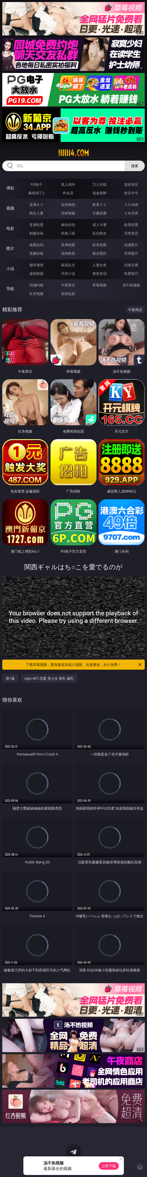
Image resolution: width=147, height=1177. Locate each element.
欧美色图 (99, 244)
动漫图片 (131, 244)
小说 (10, 268)
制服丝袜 (36, 233)
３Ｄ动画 (131, 204)
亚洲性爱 (36, 224)
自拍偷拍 (68, 204)
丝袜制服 (68, 213)
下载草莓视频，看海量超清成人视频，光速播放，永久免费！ (84, 665)
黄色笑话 (99, 273)
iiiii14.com (73, 153)
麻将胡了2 (36, 193)
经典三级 (68, 233)
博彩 (10, 188)
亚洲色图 (68, 244)
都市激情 (36, 264)
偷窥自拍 (36, 244)
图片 (10, 248)
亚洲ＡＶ (36, 204)
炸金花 (68, 193)
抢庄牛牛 (131, 193)
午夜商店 (68, 285)
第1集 (10, 678)
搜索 (134, 165)
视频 (10, 208)
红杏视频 (36, 293)
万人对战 (99, 184)
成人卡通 (99, 224)
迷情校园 (36, 273)
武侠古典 (131, 264)
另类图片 (131, 253)
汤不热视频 (131, 285)
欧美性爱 (131, 224)
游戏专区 (131, 184)
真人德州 (68, 184)
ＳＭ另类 (131, 213)
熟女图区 (99, 253)
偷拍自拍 (68, 224)
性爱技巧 (131, 273)
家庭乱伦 (68, 264)
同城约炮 (36, 285)
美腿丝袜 (36, 253)
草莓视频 (99, 285)
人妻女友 (99, 264)
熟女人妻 (36, 213)
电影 (10, 228)
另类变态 (131, 233)
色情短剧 (68, 293)
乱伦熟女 (99, 233)
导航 (10, 288)
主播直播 (99, 213)
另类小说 (68, 273)
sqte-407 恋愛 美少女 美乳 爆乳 (49, 678)
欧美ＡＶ (99, 204)
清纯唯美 (68, 253)
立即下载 (109, 1165)
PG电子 (36, 184)
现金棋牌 (99, 193)
